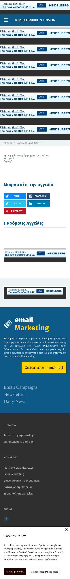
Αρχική (8, 143)
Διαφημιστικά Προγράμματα (22, 480)
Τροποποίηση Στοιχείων (18, 493)
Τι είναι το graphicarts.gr (19, 435)
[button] (6, 20)
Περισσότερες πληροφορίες (44, 571)
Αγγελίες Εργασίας (28, 143)
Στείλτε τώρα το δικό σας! (44, 368)
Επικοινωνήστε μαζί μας (18, 441)
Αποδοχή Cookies (14, 571)
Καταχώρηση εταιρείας (18, 487)
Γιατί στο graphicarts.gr (18, 467)
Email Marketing (14, 474)
